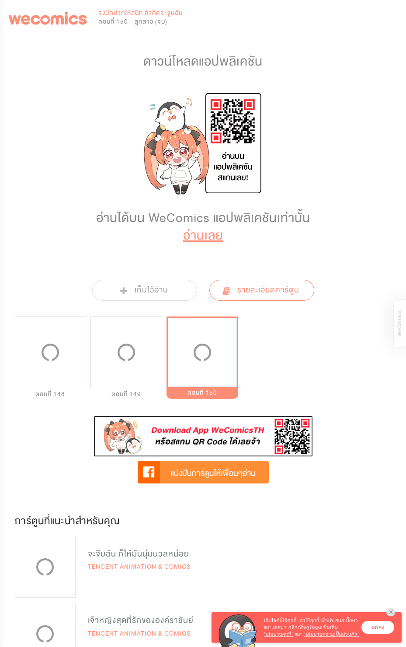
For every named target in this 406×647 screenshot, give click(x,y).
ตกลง (378, 627)
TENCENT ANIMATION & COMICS (139, 566)
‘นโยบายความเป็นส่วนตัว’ (331, 634)
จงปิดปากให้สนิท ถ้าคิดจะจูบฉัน (140, 12)
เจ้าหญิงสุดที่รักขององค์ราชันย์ (141, 620)
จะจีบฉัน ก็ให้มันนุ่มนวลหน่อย (138, 554)
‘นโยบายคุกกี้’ (278, 634)
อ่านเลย (203, 235)
